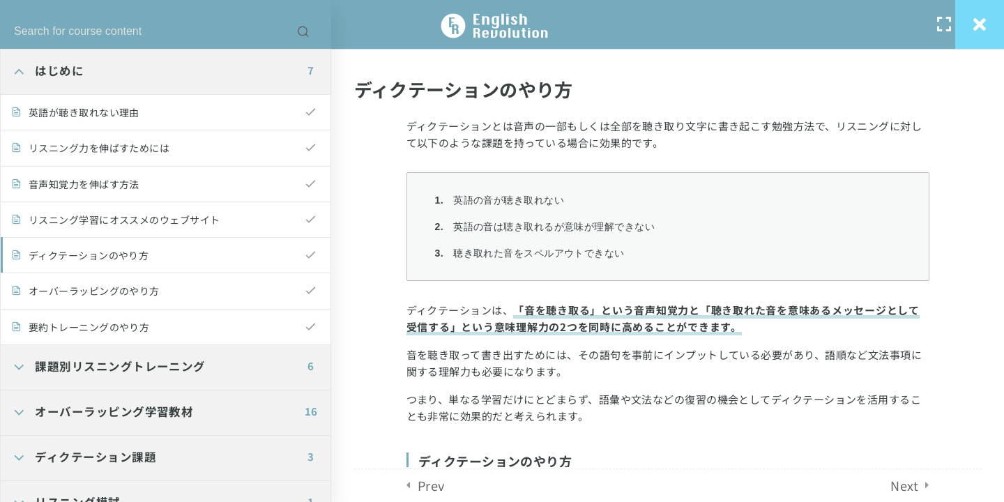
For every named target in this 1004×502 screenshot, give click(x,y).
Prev (431, 485)
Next (904, 485)
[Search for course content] (303, 31)
